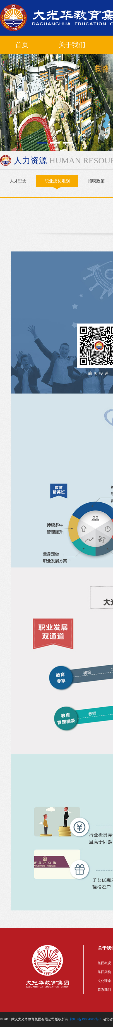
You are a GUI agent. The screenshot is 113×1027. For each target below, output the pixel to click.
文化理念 (104, 981)
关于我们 (72, 44)
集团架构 (104, 972)
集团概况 (104, 963)
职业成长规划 (57, 183)
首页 (21, 44)
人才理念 (18, 181)
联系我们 (104, 990)
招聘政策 (96, 181)
